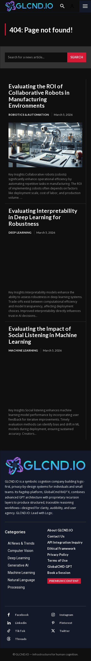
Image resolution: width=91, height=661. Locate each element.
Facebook (22, 615)
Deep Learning (19, 232)
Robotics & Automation (28, 114)
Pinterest (65, 623)
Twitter (64, 631)
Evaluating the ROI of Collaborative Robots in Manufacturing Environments (38, 96)
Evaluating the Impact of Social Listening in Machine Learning (42, 335)
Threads (20, 639)
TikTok (20, 631)
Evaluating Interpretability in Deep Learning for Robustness (42, 217)
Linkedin (20, 623)
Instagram (66, 615)
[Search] (76, 57)
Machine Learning (23, 350)
